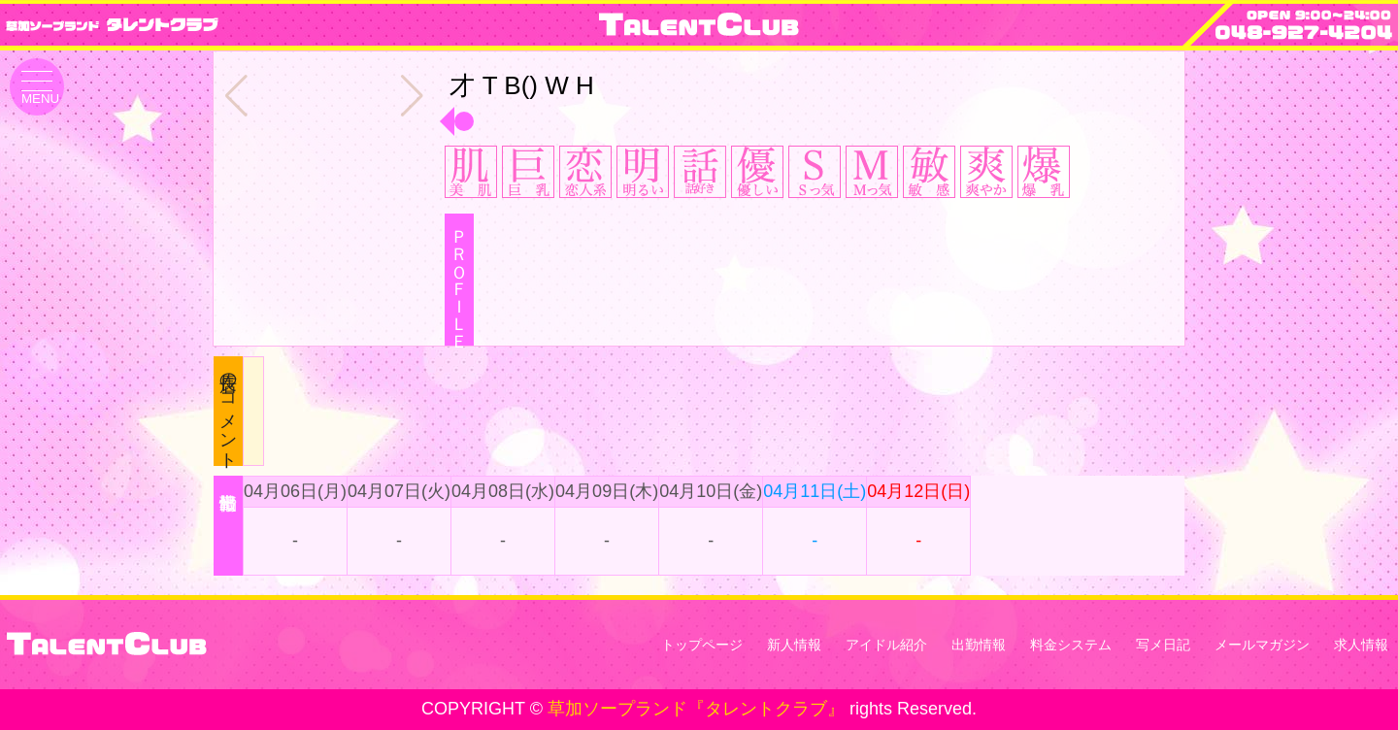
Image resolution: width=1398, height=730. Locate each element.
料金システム (1071, 644)
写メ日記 (1163, 644)
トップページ (702, 644)
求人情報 (1361, 644)
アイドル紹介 (886, 644)
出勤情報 (978, 644)
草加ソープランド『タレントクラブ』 (696, 708)
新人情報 (794, 644)
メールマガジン (1262, 644)
